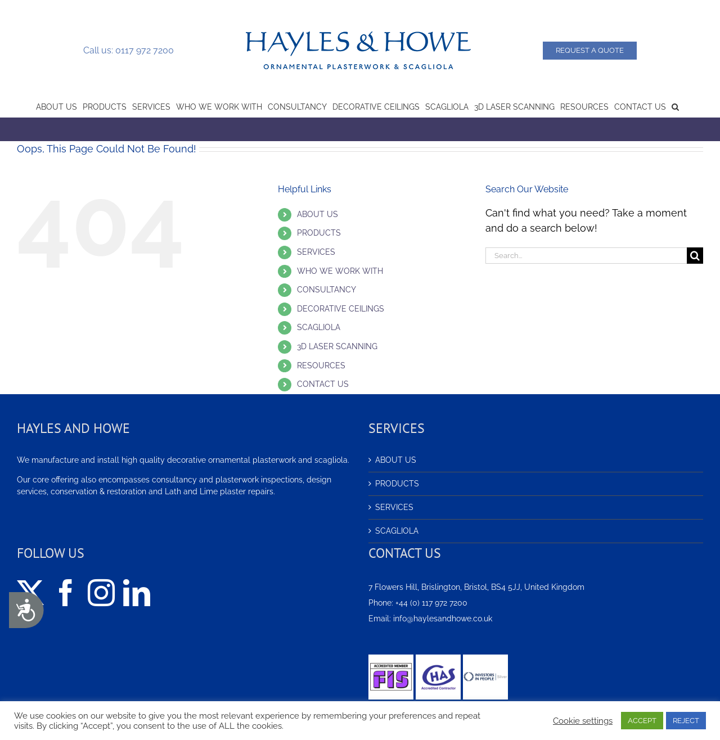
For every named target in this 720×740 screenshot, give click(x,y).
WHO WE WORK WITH (340, 271)
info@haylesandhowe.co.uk (442, 618)
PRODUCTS (319, 232)
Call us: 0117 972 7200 (128, 50)
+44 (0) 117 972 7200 (431, 602)
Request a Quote (590, 50)
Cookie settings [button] (583, 720)
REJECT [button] (686, 720)
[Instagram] (101, 592)
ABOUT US (317, 214)
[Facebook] (65, 592)
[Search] (695, 255)
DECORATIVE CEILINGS (340, 308)
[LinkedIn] (136, 592)
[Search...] (586, 255)
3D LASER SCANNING (337, 346)
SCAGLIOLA (318, 327)
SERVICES (316, 251)
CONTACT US (323, 384)
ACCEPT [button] (642, 720)
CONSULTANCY (326, 289)
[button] (675, 105)
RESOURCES (321, 365)
